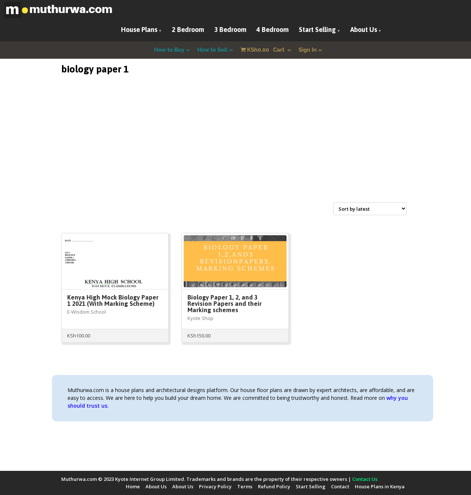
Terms (244, 486)
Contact (340, 486)
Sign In (308, 49)
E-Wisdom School (86, 311)
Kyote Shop (200, 318)
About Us (363, 29)
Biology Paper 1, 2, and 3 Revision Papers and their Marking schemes (224, 304)
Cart (263, 49)
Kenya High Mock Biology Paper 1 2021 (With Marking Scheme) (112, 300)
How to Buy (169, 49)
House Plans (139, 29)
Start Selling (317, 29)
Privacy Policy (215, 486)
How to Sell (212, 49)
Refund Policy (274, 486)
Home (133, 486)
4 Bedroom (272, 29)
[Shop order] (370, 208)
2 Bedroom (188, 29)
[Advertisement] (235, 147)
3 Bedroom (230, 29)
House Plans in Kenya (380, 486)
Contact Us (364, 479)
